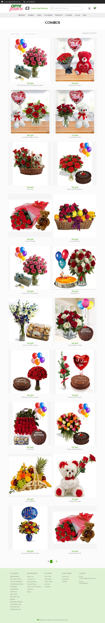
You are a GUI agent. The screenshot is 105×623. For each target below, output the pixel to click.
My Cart (47, 584)
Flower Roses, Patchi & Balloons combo (30, 85)
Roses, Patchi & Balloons (30, 293)
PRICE (85, 15)
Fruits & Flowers (75, 241)
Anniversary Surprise (75, 397)
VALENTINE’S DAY (15, 604)
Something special (75, 553)
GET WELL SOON (15, 579)
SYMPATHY (13, 592)
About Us (30, 576)
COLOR (77, 15)
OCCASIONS (48, 15)
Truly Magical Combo (75, 345)
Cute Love (30, 189)
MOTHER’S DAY (15, 607)
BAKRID (12, 599)
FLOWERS (68, 15)
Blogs (29, 592)
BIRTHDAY (22, 15)
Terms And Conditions (34, 587)
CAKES (39, 15)
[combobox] (66, 8)
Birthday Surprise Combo (30, 397)
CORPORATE (14, 589)
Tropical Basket (30, 501)
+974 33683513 (30, 2)
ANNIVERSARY (14, 576)
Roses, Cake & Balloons (75, 189)
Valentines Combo (75, 85)
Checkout (48, 587)
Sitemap (30, 589)
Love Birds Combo (75, 137)
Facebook (65, 576)
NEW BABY (13, 587)
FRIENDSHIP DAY (15, 609)
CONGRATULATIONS (16, 584)
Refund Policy (31, 584)
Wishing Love (75, 293)
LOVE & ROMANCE (16, 581)
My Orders (48, 579)
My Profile (48, 576)
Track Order (49, 581)
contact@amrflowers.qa (12, 2)
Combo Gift (30, 449)
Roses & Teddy (30, 241)
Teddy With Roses (75, 501)
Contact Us (31, 579)
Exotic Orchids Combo (30, 345)
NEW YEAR (13, 594)
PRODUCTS (59, 15)
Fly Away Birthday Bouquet (30, 553)
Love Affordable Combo (30, 137)
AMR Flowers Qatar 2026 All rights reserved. (53, 620)
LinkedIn (64, 581)
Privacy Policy (31, 581)
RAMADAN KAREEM (16, 602)
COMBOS (31, 15)
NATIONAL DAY (15, 597)
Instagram (65, 579)
